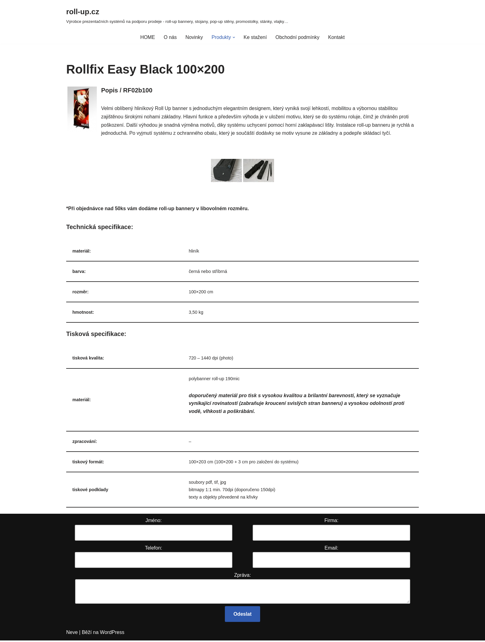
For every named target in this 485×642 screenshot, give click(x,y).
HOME (147, 37)
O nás (170, 37)
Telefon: (153, 549)
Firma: (331, 522)
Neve (72, 634)
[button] (233, 37)
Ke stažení (255, 37)
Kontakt (336, 37)
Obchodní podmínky (298, 37)
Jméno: (153, 522)
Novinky (194, 37)
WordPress (112, 634)
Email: (331, 549)
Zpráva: (242, 576)
